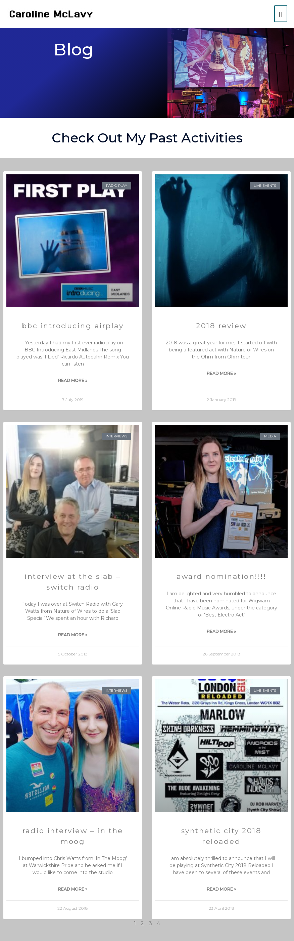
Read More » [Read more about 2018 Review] (221, 373)
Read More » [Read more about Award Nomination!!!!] (221, 631)
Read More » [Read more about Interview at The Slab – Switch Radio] (72, 634)
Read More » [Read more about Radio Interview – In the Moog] (72, 889)
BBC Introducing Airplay (73, 326)
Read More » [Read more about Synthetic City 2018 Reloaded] (221, 889)
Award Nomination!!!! (221, 576)
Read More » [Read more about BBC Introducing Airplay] (72, 380)
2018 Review (221, 326)
